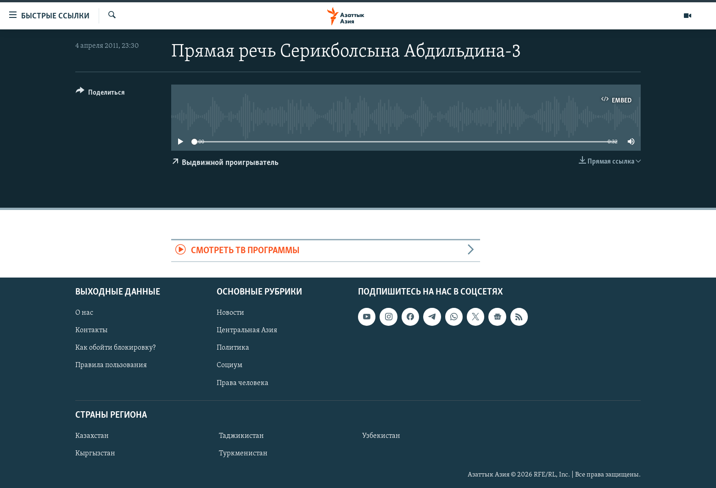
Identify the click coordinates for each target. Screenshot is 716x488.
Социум (229, 365)
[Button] (100, 94)
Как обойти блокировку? (115, 348)
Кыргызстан (95, 453)
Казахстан (92, 436)
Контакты (91, 330)
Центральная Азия (247, 330)
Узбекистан (381, 436)
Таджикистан (241, 436)
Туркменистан (243, 453)
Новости (230, 313)
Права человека (242, 382)
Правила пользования (111, 365)
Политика (233, 348)
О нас (84, 313)
